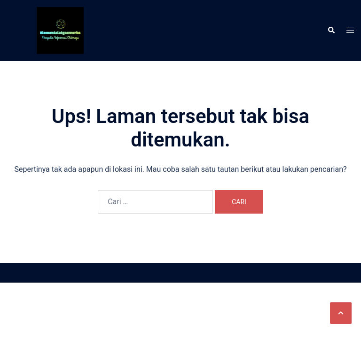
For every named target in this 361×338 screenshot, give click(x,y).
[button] (341, 313)
